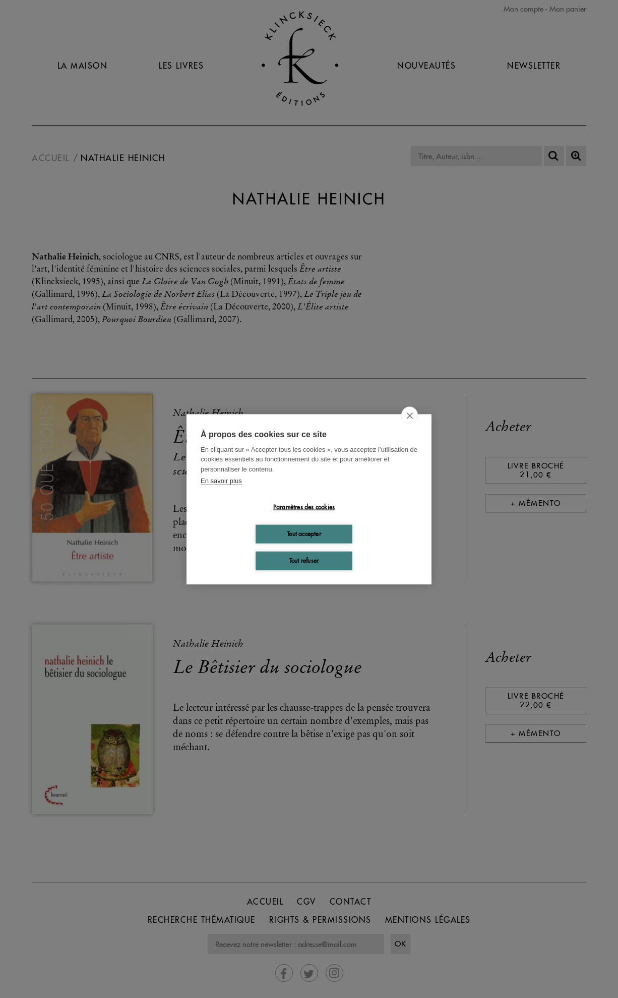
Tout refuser (304, 560)
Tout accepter (304, 534)
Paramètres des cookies (304, 507)
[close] (409, 415)
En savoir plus (221, 481)
